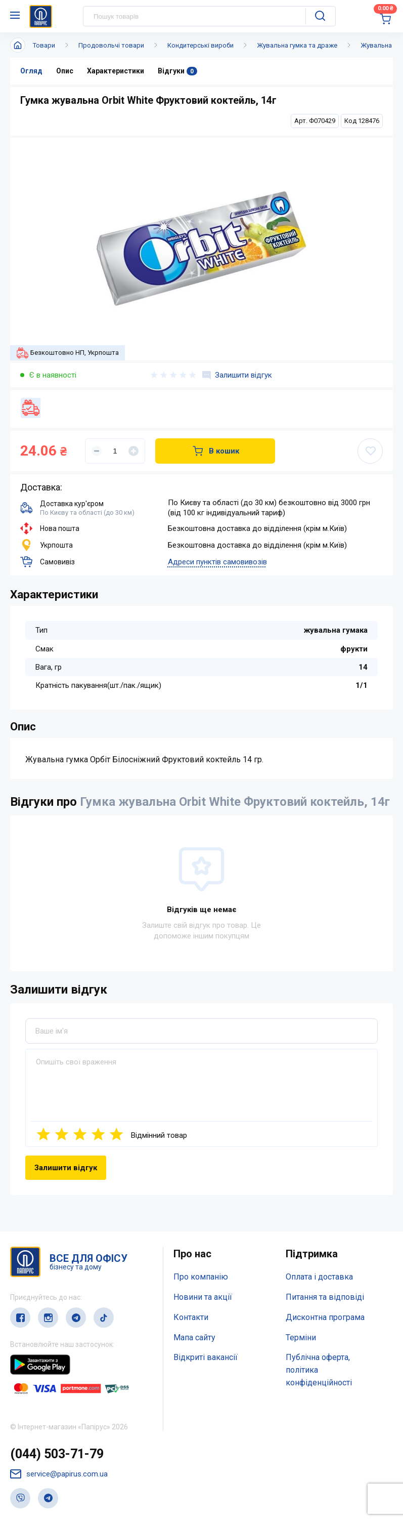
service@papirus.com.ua (59, 1474)
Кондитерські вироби (200, 45)
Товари (44, 45)
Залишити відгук (237, 375)
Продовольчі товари (111, 45)
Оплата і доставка (319, 1277)
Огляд (31, 71)
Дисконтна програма (325, 1317)
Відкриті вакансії (205, 1357)
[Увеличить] (133, 451)
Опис (64, 71)
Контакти (190, 1317)
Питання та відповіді (325, 1297)
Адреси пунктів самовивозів (217, 561)
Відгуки (177, 71)
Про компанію (200, 1277)
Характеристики (115, 71)
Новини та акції (202, 1297)
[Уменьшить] (97, 451)
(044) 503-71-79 (57, 1454)
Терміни (301, 1337)
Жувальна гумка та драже (297, 45)
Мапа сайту (194, 1337)
